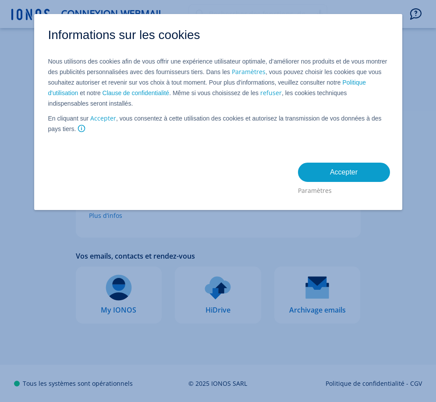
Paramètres (249, 72)
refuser (271, 93)
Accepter (103, 118)
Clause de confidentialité (136, 92)
